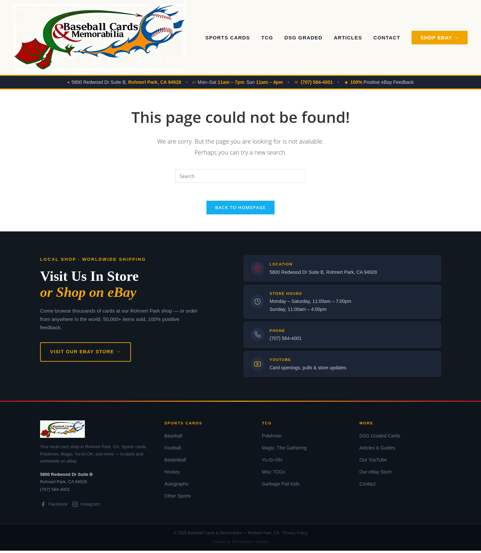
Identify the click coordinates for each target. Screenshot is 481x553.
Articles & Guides (377, 450)
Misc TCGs (273, 474)
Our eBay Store (375, 474)
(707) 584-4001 (286, 340)
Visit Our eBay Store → (85, 354)
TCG (267, 37)
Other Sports (177, 498)
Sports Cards (227, 37)
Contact (386, 37)
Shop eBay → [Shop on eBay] (439, 37)
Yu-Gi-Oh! (272, 462)
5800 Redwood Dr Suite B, (126, 82)
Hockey (172, 474)
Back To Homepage (240, 210)
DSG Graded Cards (379, 437)
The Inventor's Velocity (249, 544)
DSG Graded (304, 37)
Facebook (53, 507)
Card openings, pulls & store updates (308, 370)
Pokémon (272, 437)
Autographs (176, 486)
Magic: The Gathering (284, 450)
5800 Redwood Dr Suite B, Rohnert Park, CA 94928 (323, 274)
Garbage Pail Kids (281, 486)
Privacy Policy (294, 535)
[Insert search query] (240, 176)
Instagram (86, 507)
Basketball (175, 462)
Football (172, 450)
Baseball (173, 437)
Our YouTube (373, 462)
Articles (348, 37)
